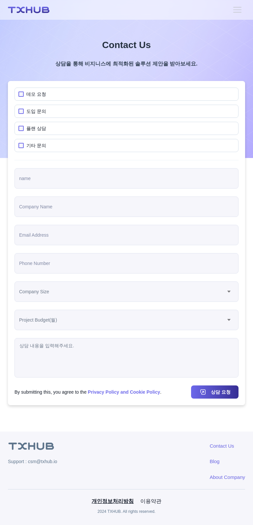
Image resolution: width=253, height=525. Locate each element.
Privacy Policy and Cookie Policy (124, 392)
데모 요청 (36, 94)
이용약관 (150, 501)
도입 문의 (36, 111)
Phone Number (34, 263)
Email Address (33, 235)
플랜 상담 (36, 128)
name (25, 178)
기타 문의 (36, 145)
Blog (214, 461)
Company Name (35, 206)
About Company (227, 477)
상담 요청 (221, 392)
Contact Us (222, 446)
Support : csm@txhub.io (32, 461)
